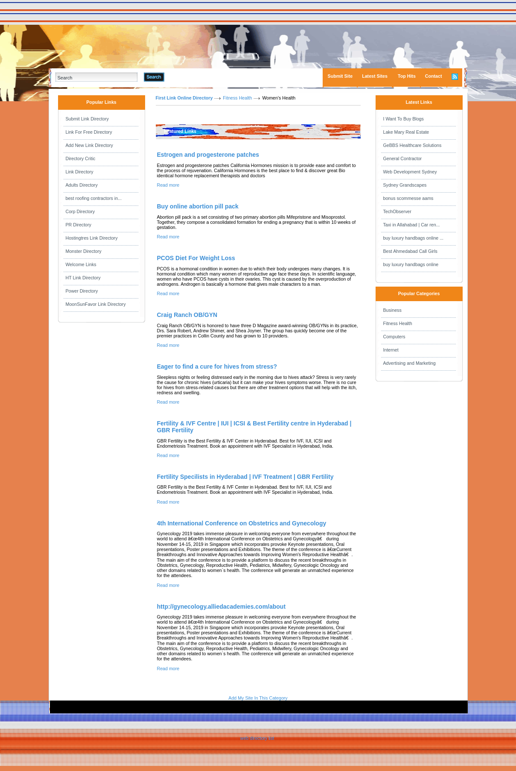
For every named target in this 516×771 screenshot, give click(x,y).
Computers (394, 336)
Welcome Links (81, 264)
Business (392, 310)
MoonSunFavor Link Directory (96, 304)
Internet (391, 349)
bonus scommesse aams (408, 198)
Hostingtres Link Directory (92, 237)
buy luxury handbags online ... (413, 237)
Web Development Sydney (410, 171)
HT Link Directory (83, 277)
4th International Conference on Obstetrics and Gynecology (242, 523)
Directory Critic (81, 158)
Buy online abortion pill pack (198, 206)
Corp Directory (80, 211)
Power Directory (82, 290)
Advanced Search (186, 77)
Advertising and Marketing (409, 363)
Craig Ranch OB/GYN (187, 314)
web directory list (257, 738)
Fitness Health (237, 97)
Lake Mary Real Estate (406, 132)
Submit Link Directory (87, 118)
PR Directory (78, 224)
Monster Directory (84, 251)
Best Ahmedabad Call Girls (410, 251)
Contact (433, 76)
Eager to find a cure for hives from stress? (217, 366)
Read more (168, 185)
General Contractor (402, 158)
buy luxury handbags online (411, 264)
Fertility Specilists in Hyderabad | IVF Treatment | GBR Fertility (245, 476)
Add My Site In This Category (257, 698)
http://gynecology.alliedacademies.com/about (221, 606)
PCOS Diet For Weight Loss (196, 258)
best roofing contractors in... (94, 198)
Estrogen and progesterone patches (208, 154)
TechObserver (397, 211)
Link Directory (79, 171)
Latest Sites (375, 76)
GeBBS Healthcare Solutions (412, 145)
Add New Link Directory (89, 145)
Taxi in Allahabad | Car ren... (411, 224)
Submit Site (340, 76)
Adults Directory (82, 185)
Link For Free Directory (89, 132)
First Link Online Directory (184, 97)
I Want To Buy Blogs (403, 118)
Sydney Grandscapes (405, 185)
